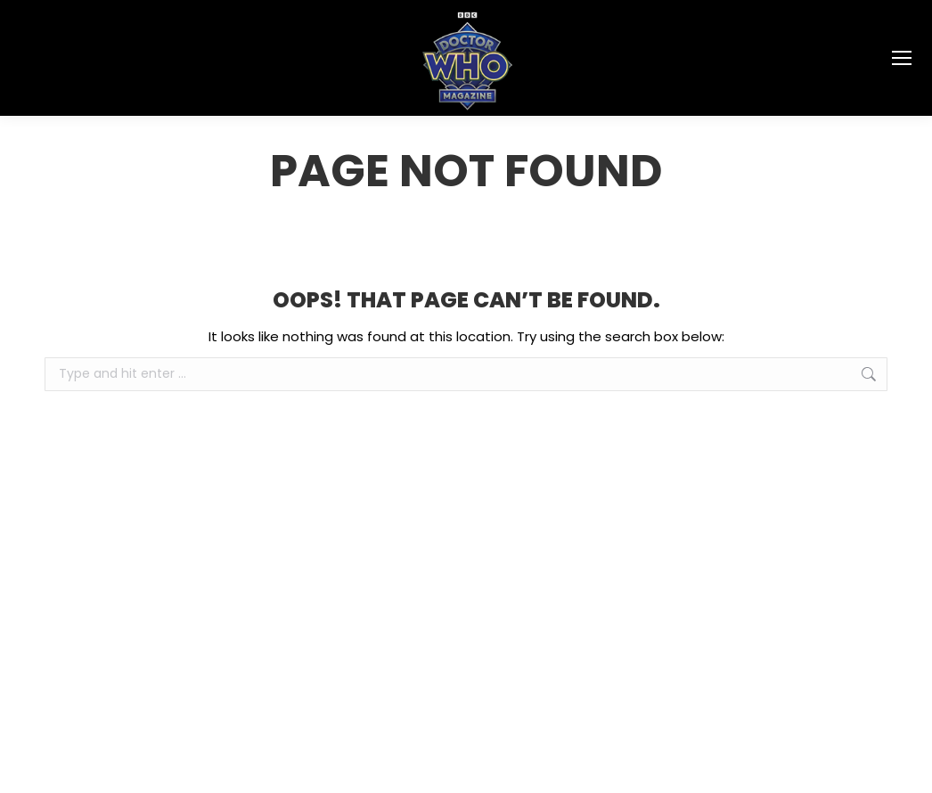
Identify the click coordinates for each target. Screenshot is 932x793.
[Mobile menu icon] (901, 57)
